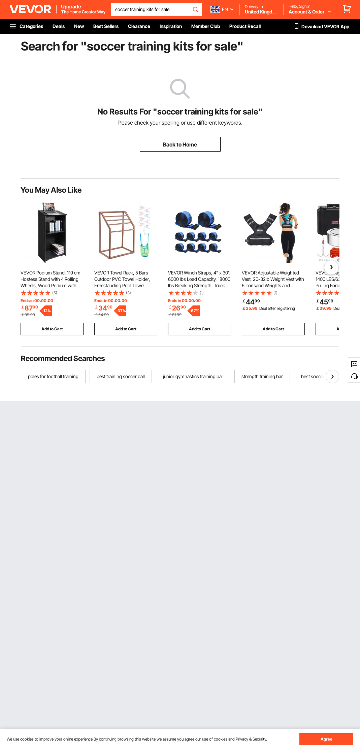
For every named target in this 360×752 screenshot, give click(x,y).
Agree (326, 739)
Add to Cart (52, 328)
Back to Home (180, 144)
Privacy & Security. (251, 739)
